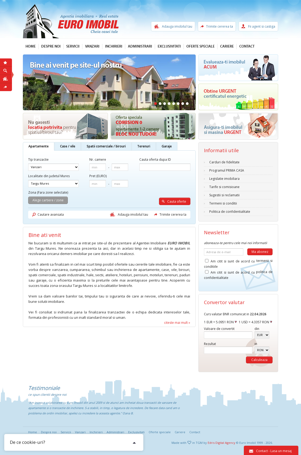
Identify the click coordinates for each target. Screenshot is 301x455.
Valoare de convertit (219, 328)
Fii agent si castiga (261, 26)
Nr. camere (97, 159)
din (256, 328)
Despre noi (51, 46)
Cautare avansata (50, 214)
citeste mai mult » (177, 322)
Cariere (227, 46)
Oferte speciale (200, 46)
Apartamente (38, 146)
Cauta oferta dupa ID (155, 159)
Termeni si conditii (223, 203)
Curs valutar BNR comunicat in (235, 314)
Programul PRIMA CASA (226, 170)
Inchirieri (113, 46)
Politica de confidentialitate (229, 211)
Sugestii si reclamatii (224, 195)
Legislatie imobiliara (224, 178)
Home (31, 46)
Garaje (167, 146)
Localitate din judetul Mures (49, 176)
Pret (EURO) (98, 176)
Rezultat (210, 344)
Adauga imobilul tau (177, 26)
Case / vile (67, 146)
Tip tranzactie (38, 159)
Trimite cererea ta (219, 26)
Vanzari (92, 46)
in (255, 344)
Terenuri (143, 146)
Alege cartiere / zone (48, 200)
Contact (246, 46)
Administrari (140, 46)
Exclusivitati (169, 46)
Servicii (73, 46)
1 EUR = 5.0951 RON (220, 322)
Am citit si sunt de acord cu (238, 262)
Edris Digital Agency (221, 443)
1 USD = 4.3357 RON (255, 322)
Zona (32, 192)
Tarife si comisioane (224, 187)
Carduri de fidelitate (224, 162)
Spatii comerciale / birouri (106, 146)
